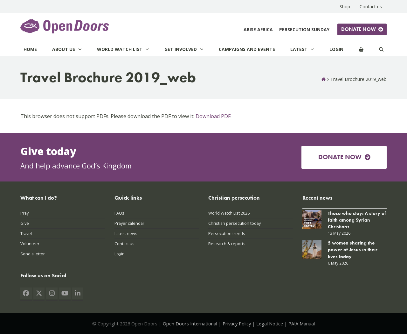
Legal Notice (269, 323)
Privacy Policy (237, 323)
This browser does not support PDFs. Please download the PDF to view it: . (125, 116)
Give (24, 223)
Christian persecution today (234, 223)
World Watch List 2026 (229, 213)
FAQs (119, 213)
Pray (24, 213)
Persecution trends (226, 233)
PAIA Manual (301, 323)
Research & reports (226, 243)
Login (119, 254)
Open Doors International (190, 323)
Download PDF (213, 116)
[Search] (381, 49)
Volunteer (29, 243)
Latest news (125, 233)
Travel (26, 233)
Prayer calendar (129, 223)
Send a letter (32, 254)
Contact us (124, 243)
